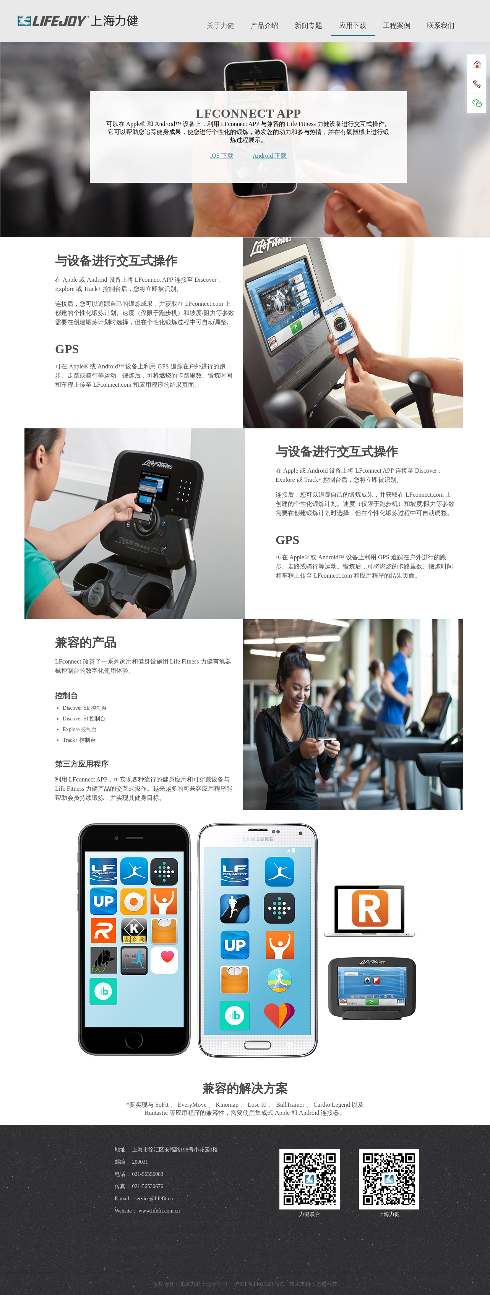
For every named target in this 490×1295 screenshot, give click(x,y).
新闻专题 (308, 25)
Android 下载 (270, 155)
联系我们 (440, 25)
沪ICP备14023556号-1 (258, 1284)
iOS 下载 (222, 155)
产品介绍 (264, 25)
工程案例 (396, 25)
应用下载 (353, 25)
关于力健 (220, 25)
